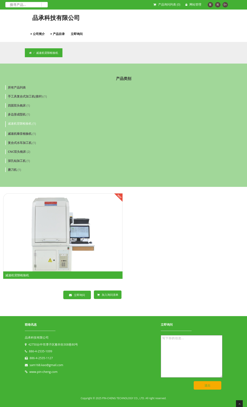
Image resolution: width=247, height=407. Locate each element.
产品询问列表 (169, 4)
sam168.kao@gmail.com (46, 365)
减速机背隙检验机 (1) (22, 123)
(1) (27, 96)
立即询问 (77, 34)
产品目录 (59, 34)
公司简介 (39, 34)
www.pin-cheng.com (43, 372)
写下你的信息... (191, 356)
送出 (207, 385)
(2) (19, 152)
